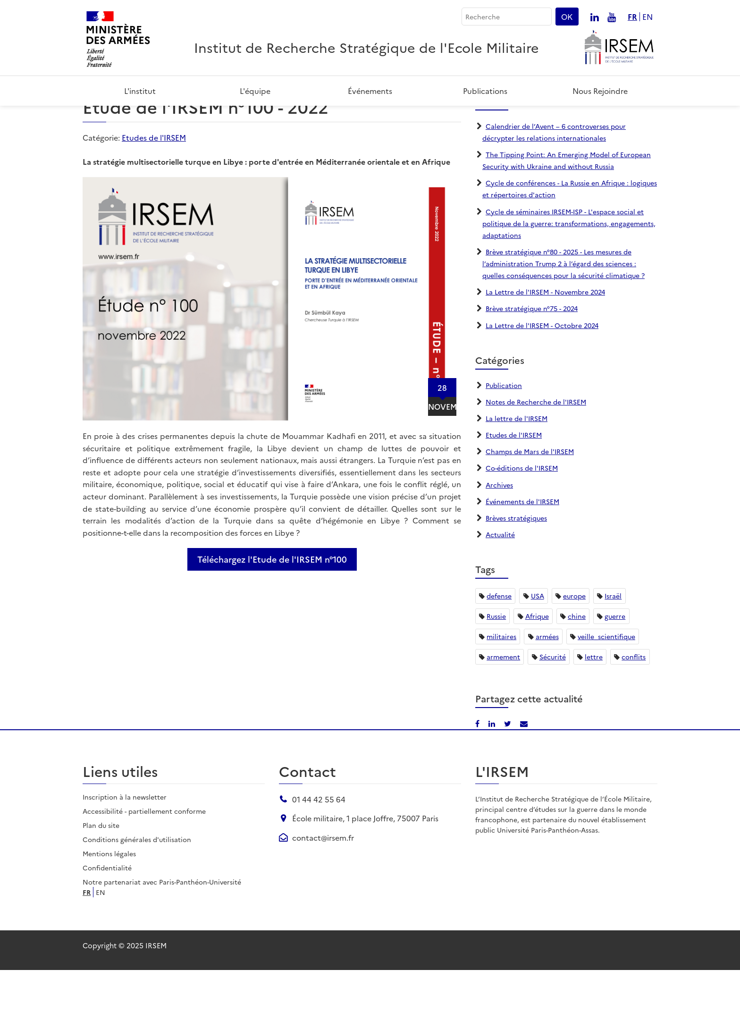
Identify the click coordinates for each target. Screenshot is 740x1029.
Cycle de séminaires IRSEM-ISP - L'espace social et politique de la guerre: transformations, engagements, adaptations (569, 281)
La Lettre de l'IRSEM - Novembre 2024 (545, 350)
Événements (370, 90)
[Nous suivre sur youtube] (611, 16)
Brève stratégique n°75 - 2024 (532, 367)
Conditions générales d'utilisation (137, 898)
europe (574, 654)
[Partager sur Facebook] (603, 119)
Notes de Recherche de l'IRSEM (536, 460)
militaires (501, 695)
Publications (485, 90)
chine (577, 675)
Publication (504, 443)
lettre (594, 715)
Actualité (500, 593)
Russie (496, 675)
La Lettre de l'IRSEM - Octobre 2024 (542, 383)
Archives (499, 543)
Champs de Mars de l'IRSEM (530, 510)
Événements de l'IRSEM (522, 560)
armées (547, 695)
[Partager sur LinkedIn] (618, 119)
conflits (634, 715)
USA (537, 654)
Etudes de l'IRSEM (154, 196)
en (647, 16)
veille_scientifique (606, 695)
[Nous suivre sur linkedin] (594, 16)
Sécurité (552, 715)
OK (567, 16)
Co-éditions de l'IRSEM (522, 526)
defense (499, 654)
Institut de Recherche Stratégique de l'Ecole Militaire (366, 47)
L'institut (140, 90)
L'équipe (255, 90)
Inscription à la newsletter (125, 855)
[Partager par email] (649, 119)
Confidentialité (107, 926)
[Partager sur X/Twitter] (633, 119)
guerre (615, 675)
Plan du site (101, 884)
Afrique (537, 675)
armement (503, 715)
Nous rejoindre (600, 90)
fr (632, 16)
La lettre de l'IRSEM (516, 477)
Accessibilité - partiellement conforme (144, 870)
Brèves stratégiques (516, 576)
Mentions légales (109, 912)
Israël (613, 654)
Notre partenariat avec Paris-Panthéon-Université (162, 940)
